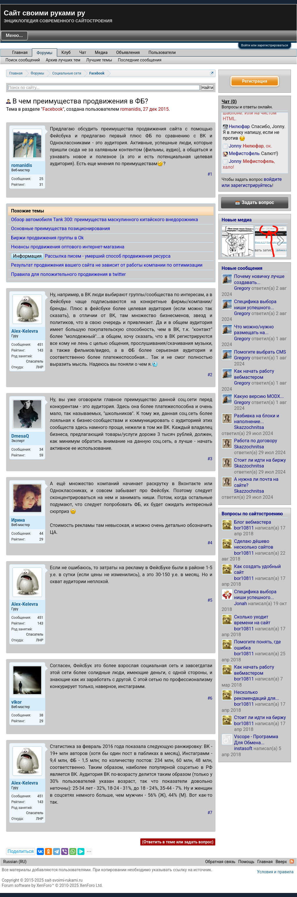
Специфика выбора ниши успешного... (255, 304)
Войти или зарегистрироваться (264, 45)
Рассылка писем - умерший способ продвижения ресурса (107, 256)
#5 (210, 600)
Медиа (101, 52)
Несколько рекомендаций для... (256, 695)
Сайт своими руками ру (44, 13)
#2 (210, 374)
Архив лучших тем (63, 60)
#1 (210, 174)
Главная (20, 52)
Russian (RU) (14, 861)
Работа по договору (255, 440)
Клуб (65, 52)
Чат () (229, 101)
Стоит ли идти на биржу (260, 460)
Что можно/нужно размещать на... (254, 329)
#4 (210, 543)
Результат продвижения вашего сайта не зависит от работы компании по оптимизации (106, 265)
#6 (210, 698)
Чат (82, 52)
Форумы (44, 52)
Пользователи (162, 52)
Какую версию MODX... (259, 396)
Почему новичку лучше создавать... (259, 279)
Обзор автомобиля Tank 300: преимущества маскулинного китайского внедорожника (104, 219)
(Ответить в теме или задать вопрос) (177, 842)
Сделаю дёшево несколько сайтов (253, 544)
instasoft (243, 748)
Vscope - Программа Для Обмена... (256, 739)
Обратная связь (220, 861)
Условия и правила (275, 871)
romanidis (130, 109)
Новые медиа (237, 220)
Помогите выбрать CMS (260, 352)
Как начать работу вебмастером (254, 374)
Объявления (128, 52)
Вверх (281, 861)
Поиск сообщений (23, 60)
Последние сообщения (140, 60)
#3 (210, 458)
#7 (210, 812)
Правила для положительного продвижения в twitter (68, 274)
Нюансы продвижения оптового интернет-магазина (67, 247)
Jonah (240, 603)
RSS (292, 861)
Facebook (53, 109)
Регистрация (254, 81)
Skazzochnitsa (249, 427)
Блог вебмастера (252, 522)
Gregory (242, 288)
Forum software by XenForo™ (52, 885)
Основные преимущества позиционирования (60, 228)
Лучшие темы (99, 60)
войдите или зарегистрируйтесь (252, 182)
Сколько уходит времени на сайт (252, 619)
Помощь (246, 861)
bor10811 (244, 528)
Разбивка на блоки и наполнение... (256, 418)
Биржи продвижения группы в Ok (47, 238)
